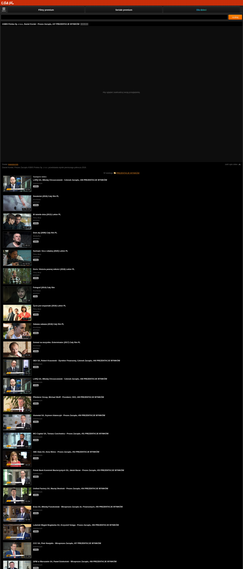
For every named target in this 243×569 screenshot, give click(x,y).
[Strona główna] (8, 3)
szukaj (235, 17)
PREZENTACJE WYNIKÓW (127, 173)
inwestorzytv (13, 164)
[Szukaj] (114, 17)
